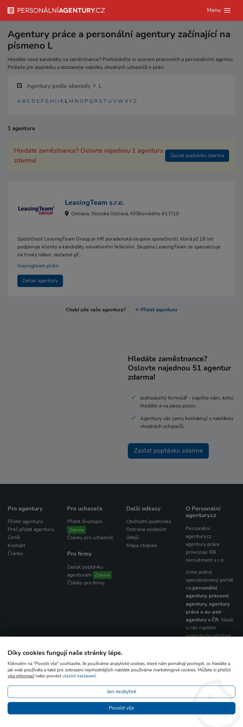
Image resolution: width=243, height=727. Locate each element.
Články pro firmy (85, 582)
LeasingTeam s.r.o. (94, 202)
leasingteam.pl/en (38, 265)
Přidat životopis (84, 521)
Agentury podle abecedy (58, 86)
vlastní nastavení (79, 676)
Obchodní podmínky (148, 521)
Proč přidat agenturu (31, 529)
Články (15, 553)
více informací (21, 676)
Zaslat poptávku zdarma (197, 155)
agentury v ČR (202, 619)
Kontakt (16, 545)
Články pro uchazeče (90, 537)
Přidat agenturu (156, 309)
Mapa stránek (141, 545)
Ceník (14, 537)
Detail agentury (40, 280)
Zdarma (76, 530)
